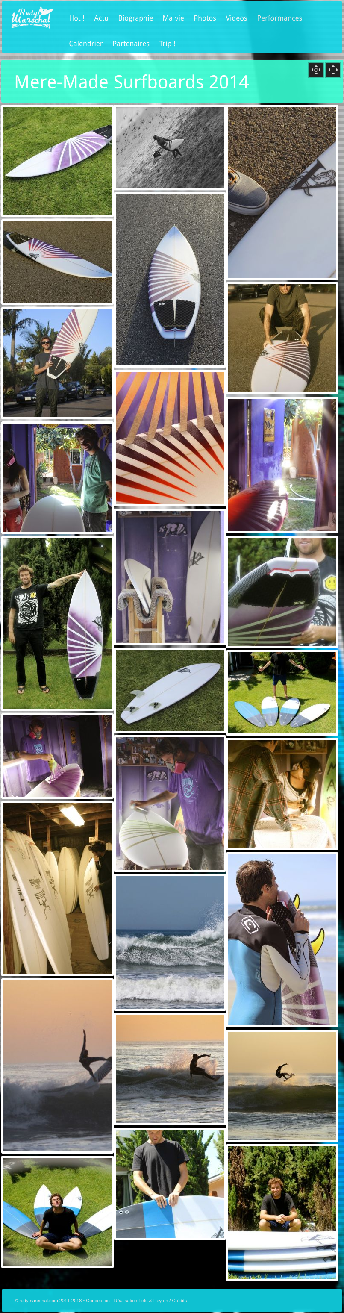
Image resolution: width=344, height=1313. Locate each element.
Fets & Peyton (153, 1300)
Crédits (179, 1300)
